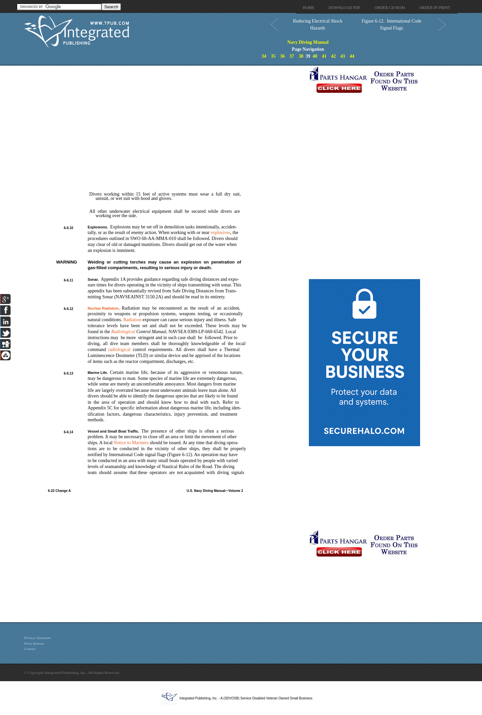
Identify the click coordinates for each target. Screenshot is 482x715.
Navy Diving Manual (307, 42)
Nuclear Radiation (103, 308)
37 (291, 56)
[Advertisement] (165, 112)
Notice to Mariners (131, 442)
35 (273, 56)
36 (282, 56)
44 (352, 56)
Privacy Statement (37, 638)
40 (315, 56)
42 (333, 56)
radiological (119, 349)
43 (342, 56)
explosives (220, 232)
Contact (30, 649)
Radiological (123, 331)
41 (324, 56)
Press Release (34, 643)
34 (264, 56)
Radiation (132, 319)
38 (301, 56)
